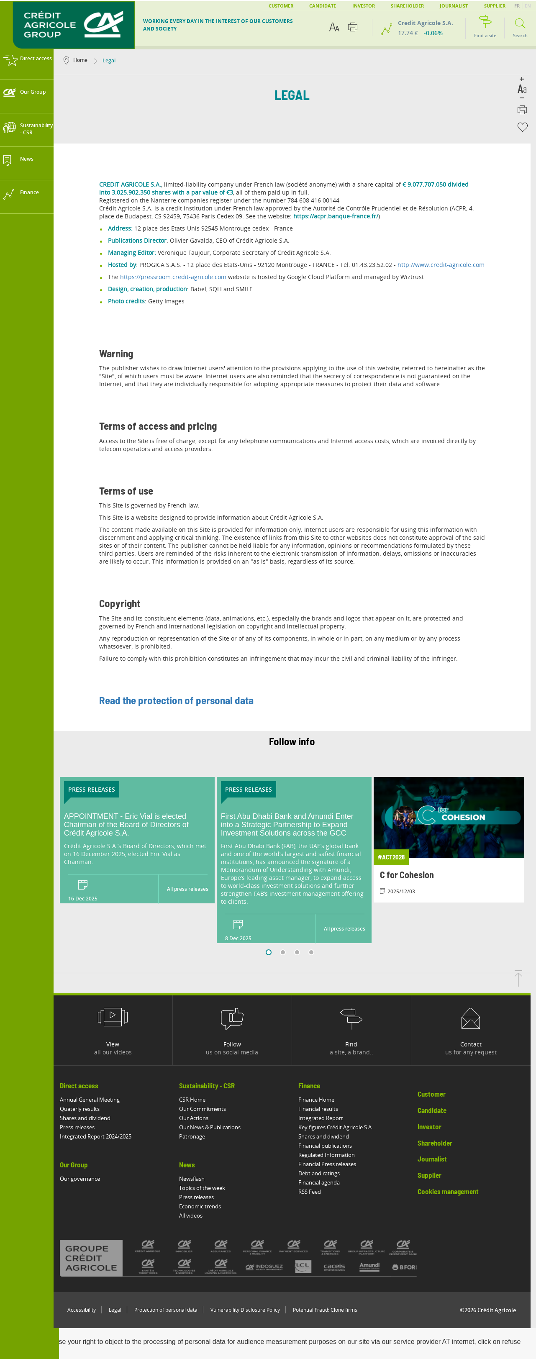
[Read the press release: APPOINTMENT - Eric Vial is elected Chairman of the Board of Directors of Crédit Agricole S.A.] (142, 825)
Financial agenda (324, 1182)
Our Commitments (208, 1109)
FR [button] (517, 6)
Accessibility (87, 1309)
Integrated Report (326, 1118)
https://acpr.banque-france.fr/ (341, 216)
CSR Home (198, 1099)
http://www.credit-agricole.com (446, 265)
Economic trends (205, 1206)
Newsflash (197, 1178)
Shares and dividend (90, 1118)
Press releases (82, 1127)
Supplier (494, 6)
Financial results (324, 1109)
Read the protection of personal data (182, 701)
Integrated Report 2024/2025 (101, 1136)
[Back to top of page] (524, 984)
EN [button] (528, 6)
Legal (120, 1309)
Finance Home (322, 1099)
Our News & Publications (215, 1127)
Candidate (322, 6)
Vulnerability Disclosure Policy (250, 1309)
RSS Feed (315, 1191)
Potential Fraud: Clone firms (330, 1309)
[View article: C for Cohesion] (456, 840)
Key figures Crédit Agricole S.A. (341, 1127)
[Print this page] (352, 27)
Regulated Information (332, 1155)
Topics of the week (208, 1188)
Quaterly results (85, 1109)
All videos (196, 1215)
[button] (526, 127)
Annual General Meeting (95, 1099)
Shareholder (407, 6)
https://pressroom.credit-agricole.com (179, 277)
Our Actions (199, 1118)
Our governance (85, 1178)
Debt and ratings (324, 1173)
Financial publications (330, 1145)
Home (81, 60)
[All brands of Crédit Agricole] (257, 1258)
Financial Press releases (333, 1164)
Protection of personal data (171, 1309)
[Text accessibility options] (334, 27)
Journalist (454, 6)
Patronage (197, 1136)
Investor (363, 6)
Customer (281, 6)
